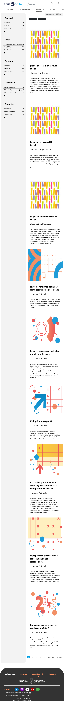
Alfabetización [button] (25, 9)
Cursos (52, 9)
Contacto (52, 674)
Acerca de (23, 674)
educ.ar (9, 692)
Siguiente (51, 657)
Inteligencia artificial (40, 10)
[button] (4, 31)
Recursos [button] (10, 9)
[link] (58, 4)
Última (60, 657)
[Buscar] (41, 4)
